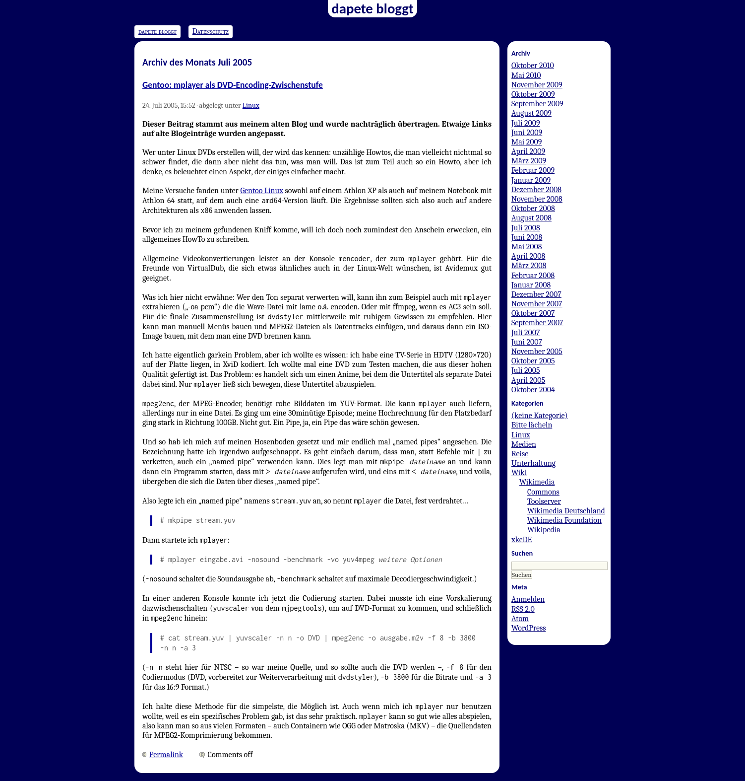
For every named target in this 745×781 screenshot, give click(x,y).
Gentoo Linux (261, 190)
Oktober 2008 (533, 208)
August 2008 (531, 217)
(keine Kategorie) (539, 415)
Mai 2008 (526, 246)
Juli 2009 (525, 123)
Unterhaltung (533, 463)
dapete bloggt (157, 31)
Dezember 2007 (536, 294)
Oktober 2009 (533, 94)
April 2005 (528, 380)
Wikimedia (537, 482)
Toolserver (544, 501)
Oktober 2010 (532, 65)
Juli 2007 (525, 332)
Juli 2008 (525, 227)
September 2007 (537, 322)
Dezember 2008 (536, 189)
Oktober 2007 (533, 313)
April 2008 (528, 256)
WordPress (528, 628)
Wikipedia (543, 529)
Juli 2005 (525, 370)
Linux (251, 105)
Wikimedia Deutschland (566, 510)
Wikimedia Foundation (564, 520)
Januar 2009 (531, 180)
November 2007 (536, 303)
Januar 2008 (531, 285)
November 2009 (536, 84)
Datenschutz (210, 31)
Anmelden (528, 599)
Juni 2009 (526, 132)
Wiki (519, 472)
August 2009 (531, 113)
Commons (543, 492)
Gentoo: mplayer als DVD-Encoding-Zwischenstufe (232, 84)
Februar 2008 (533, 275)
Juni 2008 (526, 237)
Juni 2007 (526, 342)
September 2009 (537, 103)
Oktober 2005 (533, 360)
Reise (519, 453)
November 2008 (536, 199)
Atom (520, 618)
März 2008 (528, 265)
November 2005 (536, 351)
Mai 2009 (526, 142)
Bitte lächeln (531, 425)
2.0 (523, 609)
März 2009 (528, 160)
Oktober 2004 (533, 389)
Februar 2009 (533, 170)
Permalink (166, 754)
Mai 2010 (526, 75)
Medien (523, 444)
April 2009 (528, 151)
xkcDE (521, 539)
